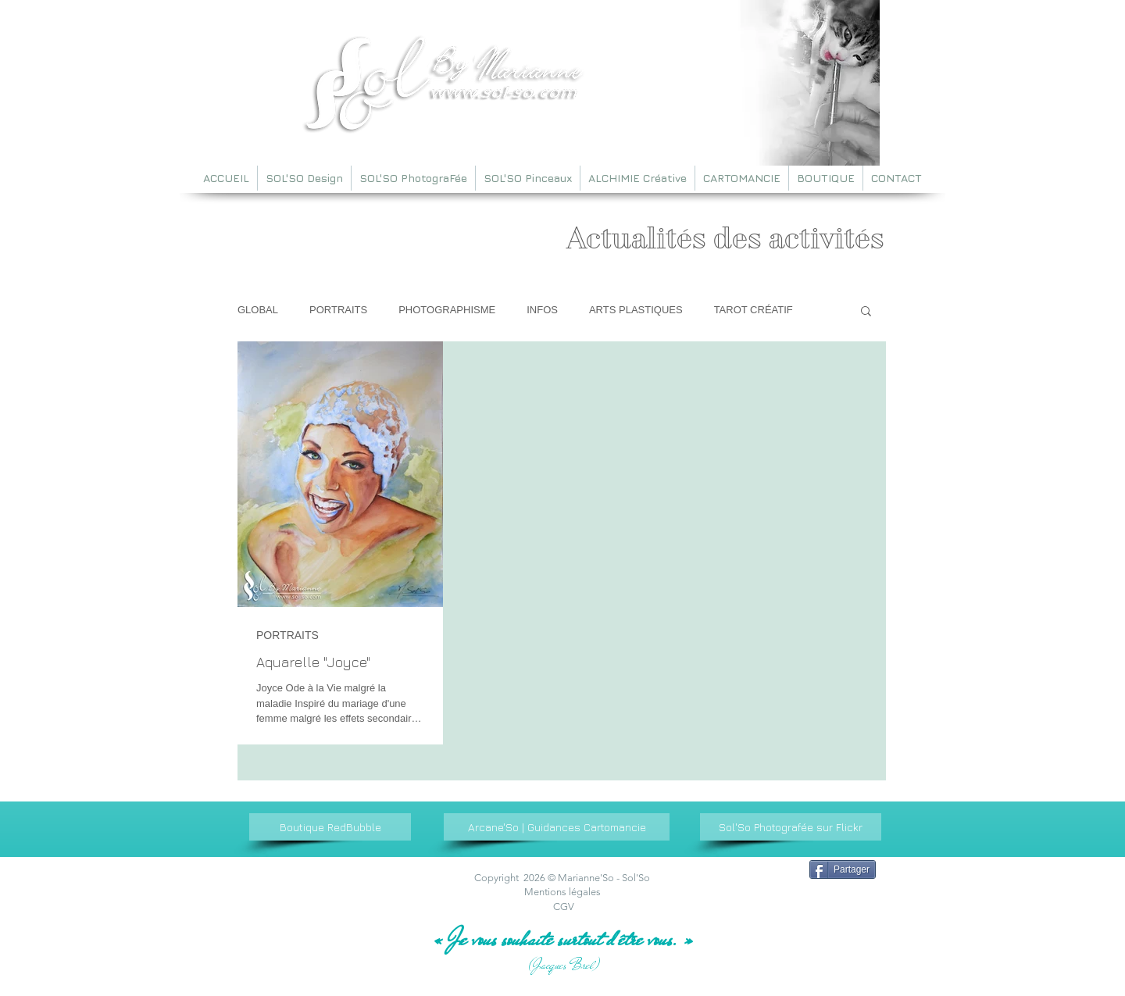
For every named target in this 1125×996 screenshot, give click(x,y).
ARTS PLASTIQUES (636, 310)
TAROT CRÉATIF (753, 310)
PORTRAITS (338, 310)
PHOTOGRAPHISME (446, 310)
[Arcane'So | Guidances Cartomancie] (557, 827)
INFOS (542, 310)
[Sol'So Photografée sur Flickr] (790, 827)
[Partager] (842, 869)
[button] (866, 312)
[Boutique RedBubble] (330, 827)
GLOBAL (258, 310)
